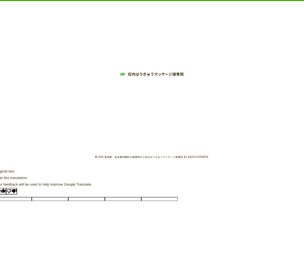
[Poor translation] (11, 191)
